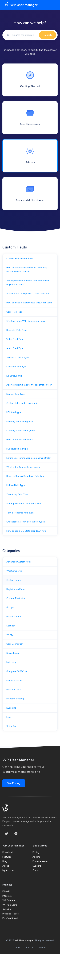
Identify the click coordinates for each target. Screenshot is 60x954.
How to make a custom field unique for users (29, 302)
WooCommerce (14, 570)
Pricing (35, 852)
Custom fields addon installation (22, 403)
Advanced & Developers (30, 200)
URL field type (13, 412)
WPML (9, 634)
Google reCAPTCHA (16, 671)
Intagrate (7, 895)
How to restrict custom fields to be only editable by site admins (26, 269)
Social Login (12, 653)
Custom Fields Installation (19, 258)
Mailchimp (11, 662)
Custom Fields (13, 580)
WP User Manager (24, 940)
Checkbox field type (16, 366)
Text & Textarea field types (20, 512)
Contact (36, 870)
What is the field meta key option (23, 467)
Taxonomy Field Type (17, 494)
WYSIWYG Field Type (17, 357)
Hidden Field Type (15, 485)
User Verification (14, 643)
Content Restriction (16, 598)
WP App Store (9, 904)
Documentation (40, 861)
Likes (9, 717)
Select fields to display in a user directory (27, 293)
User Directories (30, 124)
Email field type (14, 375)
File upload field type (17, 448)
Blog (4, 861)
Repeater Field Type (16, 330)
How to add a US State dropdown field (26, 530)
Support (36, 865)
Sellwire (6, 909)
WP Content (8, 900)
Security (10, 625)
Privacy (29, 947)
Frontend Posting (15, 698)
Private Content (14, 616)
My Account (8, 870)
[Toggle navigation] (51, 5)
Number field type (15, 394)
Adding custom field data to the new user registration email (27, 282)
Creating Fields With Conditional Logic (25, 321)
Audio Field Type (15, 348)
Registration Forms (15, 589)
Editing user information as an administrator (28, 457)
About (5, 865)
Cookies (42, 947)
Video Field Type (15, 339)
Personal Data (13, 689)
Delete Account (14, 680)
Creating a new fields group (20, 430)
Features (6, 856)
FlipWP (6, 891)
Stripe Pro (11, 726)
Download (7, 852)
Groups (10, 607)
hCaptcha (11, 707)
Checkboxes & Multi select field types (25, 521)
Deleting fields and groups (19, 421)
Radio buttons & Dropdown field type (25, 476)
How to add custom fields (19, 439)
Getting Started (30, 86)
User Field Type (14, 311)
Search (48, 35)
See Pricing (13, 783)
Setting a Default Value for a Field (23, 503)
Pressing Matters (11, 913)
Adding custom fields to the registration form (29, 384)
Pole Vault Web (10, 918)
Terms (17, 947)
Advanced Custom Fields (19, 561)
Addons (30, 162)
